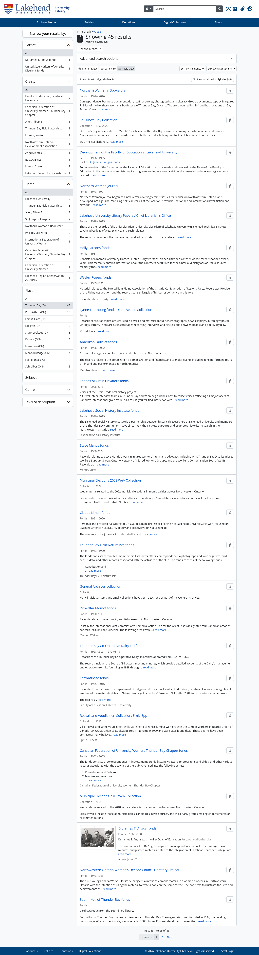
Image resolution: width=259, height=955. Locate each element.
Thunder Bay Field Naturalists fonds (107, 545)
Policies (89, 22)
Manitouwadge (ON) (47, 353)
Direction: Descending (220, 68)
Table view (126, 68)
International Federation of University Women (47, 241)
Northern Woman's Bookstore (47, 226)
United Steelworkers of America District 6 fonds (47, 68)
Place (29, 290)
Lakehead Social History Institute (47, 173)
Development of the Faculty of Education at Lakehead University (128, 152)
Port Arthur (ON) (47, 313)
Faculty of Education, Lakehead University (47, 98)
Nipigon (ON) (47, 326)
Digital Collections (175, 22)
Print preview (87, 68)
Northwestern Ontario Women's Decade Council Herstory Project (129, 870)
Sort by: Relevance (191, 68)
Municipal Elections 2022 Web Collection (110, 480)
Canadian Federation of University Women (47, 267)
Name (30, 184)
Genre (30, 389)
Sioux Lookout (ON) (47, 333)
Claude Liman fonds (95, 513)
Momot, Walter (47, 136)
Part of (30, 45)
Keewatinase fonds (94, 678)
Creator (31, 81)
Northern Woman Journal (99, 186)
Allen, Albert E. (47, 122)
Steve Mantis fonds (94, 445)
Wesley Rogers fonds (95, 277)
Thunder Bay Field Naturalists (47, 129)
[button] (228, 8)
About (218, 22)
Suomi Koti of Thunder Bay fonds (105, 900)
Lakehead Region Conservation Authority (47, 278)
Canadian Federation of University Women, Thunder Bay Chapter (47, 111)
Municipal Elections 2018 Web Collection (110, 796)
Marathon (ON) (47, 347)
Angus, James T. (47, 153)
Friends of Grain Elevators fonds (104, 381)
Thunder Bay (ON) (47, 306)
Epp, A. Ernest (47, 160)
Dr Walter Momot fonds (98, 608)
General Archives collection (100, 586)
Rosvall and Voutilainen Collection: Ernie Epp (113, 716)
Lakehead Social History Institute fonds (109, 411)
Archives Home (46, 22)
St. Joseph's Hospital (47, 220)
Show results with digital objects (212, 79)
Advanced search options (99, 58)
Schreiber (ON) (47, 367)
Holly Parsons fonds (95, 248)
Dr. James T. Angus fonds (47, 60)
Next (170, 937)
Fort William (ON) (47, 319)
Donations (128, 22)
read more (105, 109)
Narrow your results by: (48, 33)
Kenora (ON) (47, 340)
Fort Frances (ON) (47, 360)
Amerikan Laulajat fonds (98, 342)
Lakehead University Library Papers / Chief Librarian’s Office (125, 216)
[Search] (184, 8)
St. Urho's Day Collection (98, 120)
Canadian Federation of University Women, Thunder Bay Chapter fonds (134, 751)
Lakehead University (47, 199)
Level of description (40, 402)
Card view (108, 68)
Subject (31, 377)
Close (97, 31)
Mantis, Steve (47, 167)
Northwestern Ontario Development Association (47, 144)
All (26, 53)
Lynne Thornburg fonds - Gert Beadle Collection (116, 310)
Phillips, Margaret (47, 233)
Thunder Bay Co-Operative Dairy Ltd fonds (112, 646)
